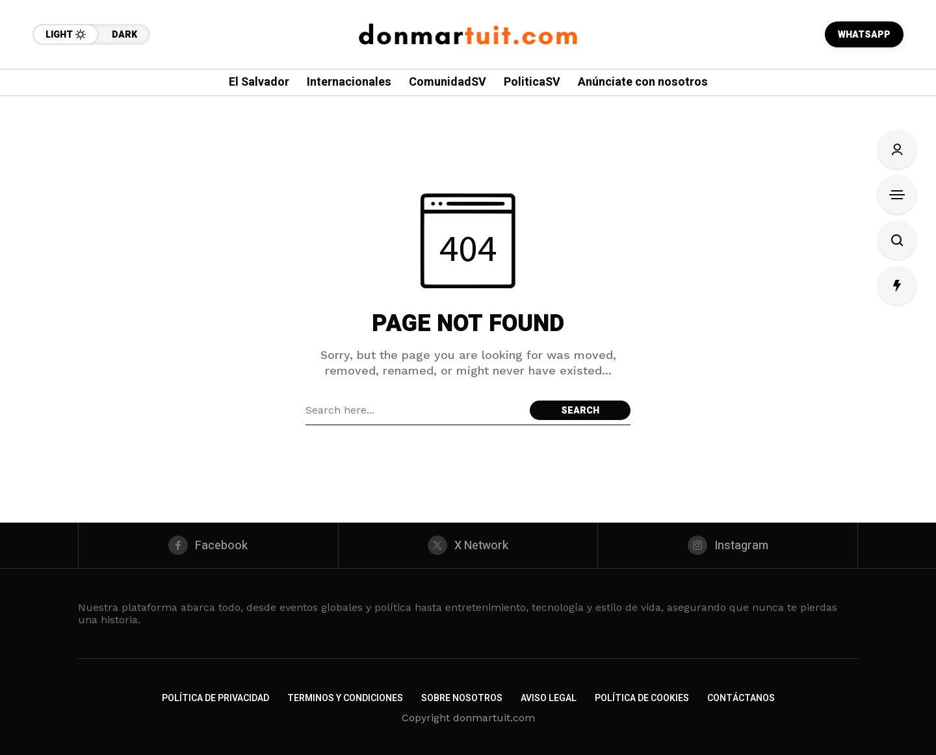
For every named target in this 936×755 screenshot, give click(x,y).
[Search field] (414, 410)
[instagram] (727, 545)
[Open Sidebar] (897, 194)
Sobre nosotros (461, 698)
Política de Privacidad (215, 698)
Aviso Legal (549, 698)
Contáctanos (741, 698)
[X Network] (468, 545)
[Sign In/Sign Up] (897, 149)
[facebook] (208, 545)
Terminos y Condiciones (345, 698)
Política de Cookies (642, 698)
